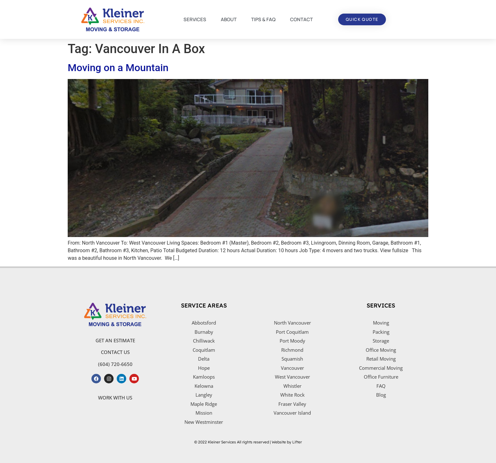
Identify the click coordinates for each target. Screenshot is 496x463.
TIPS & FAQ (263, 19)
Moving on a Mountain (118, 68)
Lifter (297, 442)
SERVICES (194, 19)
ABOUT (229, 19)
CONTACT (301, 19)
